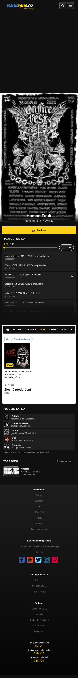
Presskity (39, 580)
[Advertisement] (39, 52)
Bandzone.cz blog (39, 529)
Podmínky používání (39, 620)
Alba (42, 329)
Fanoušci (39, 512)
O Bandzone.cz (39, 626)
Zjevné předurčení (22, 339)
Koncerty (39, 501)
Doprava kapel (39, 591)
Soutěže (39, 523)
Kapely (39, 495)
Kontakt (39, 614)
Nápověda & (39, 609)
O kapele (31, 329)
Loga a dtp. (39, 631)
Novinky (18, 329)
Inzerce (39, 552)
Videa (64, 329)
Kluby (39, 518)
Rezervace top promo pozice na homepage (39, 546)
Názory (53, 329)
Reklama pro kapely (65, 461)
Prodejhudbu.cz (39, 586)
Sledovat (39, 230)
